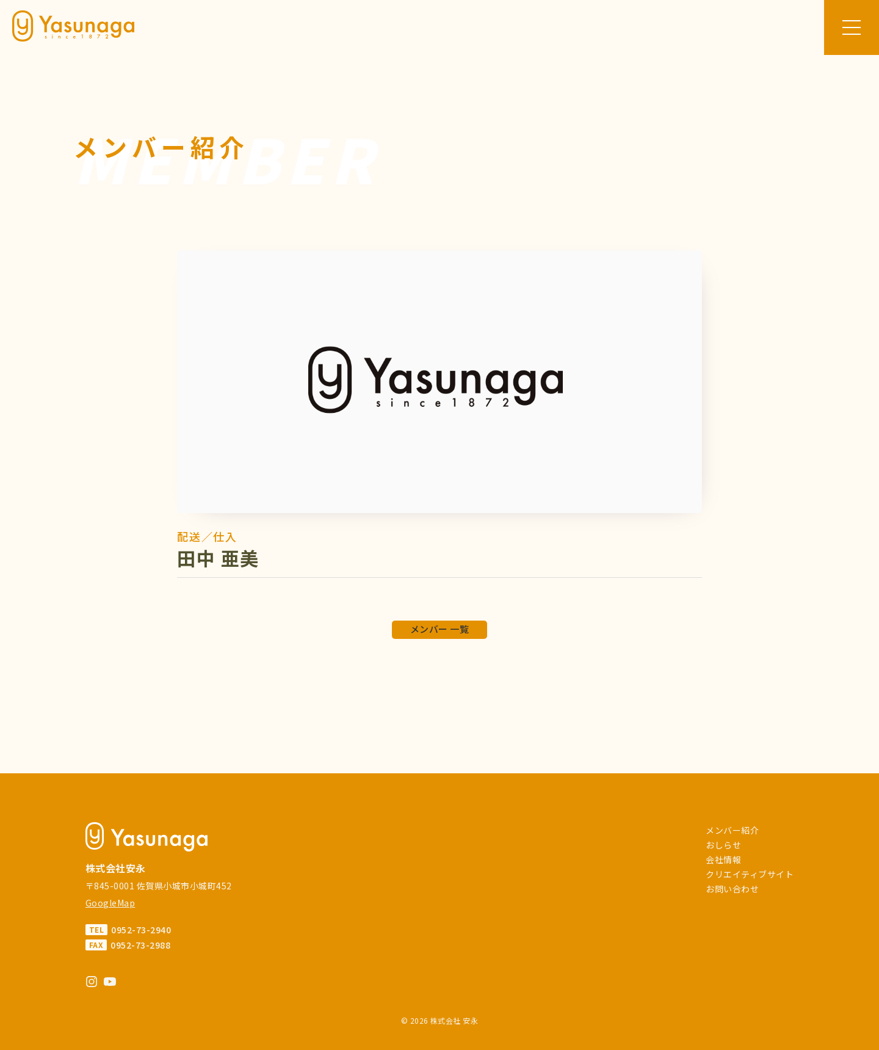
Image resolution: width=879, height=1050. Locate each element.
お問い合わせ (732, 889)
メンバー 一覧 (439, 628)
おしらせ (723, 845)
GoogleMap (110, 903)
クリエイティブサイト (750, 874)
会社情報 (723, 859)
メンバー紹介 (732, 830)
